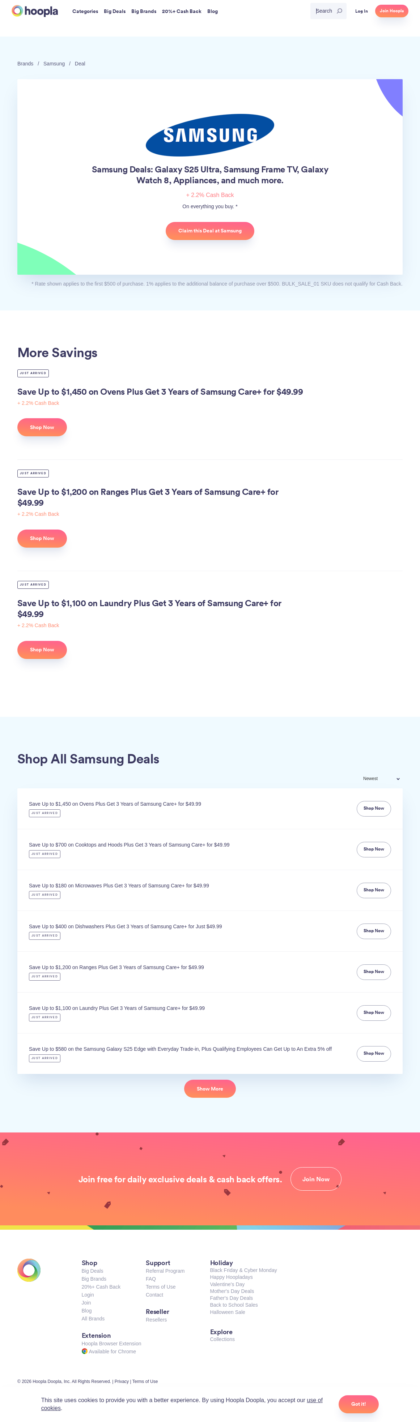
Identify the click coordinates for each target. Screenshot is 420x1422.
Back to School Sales (234, 1305)
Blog (87, 1311)
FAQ (151, 1279)
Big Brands (94, 1279)
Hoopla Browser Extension (111, 1343)
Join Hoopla (392, 11)
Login (88, 1295)
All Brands (93, 1319)
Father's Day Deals (231, 1298)
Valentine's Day (227, 1284)
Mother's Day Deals (232, 1291)
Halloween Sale (227, 1312)
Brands (25, 64)
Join (86, 1303)
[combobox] (386, 779)
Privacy (122, 1381)
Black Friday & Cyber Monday (243, 1270)
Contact (154, 1295)
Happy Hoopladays (231, 1277)
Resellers (156, 1320)
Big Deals (92, 1271)
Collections (222, 1339)
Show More (210, 1088)
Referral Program (165, 1271)
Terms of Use (160, 1287)
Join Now (316, 1179)
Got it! (358, 1404)
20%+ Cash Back (101, 1287)
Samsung (54, 64)
